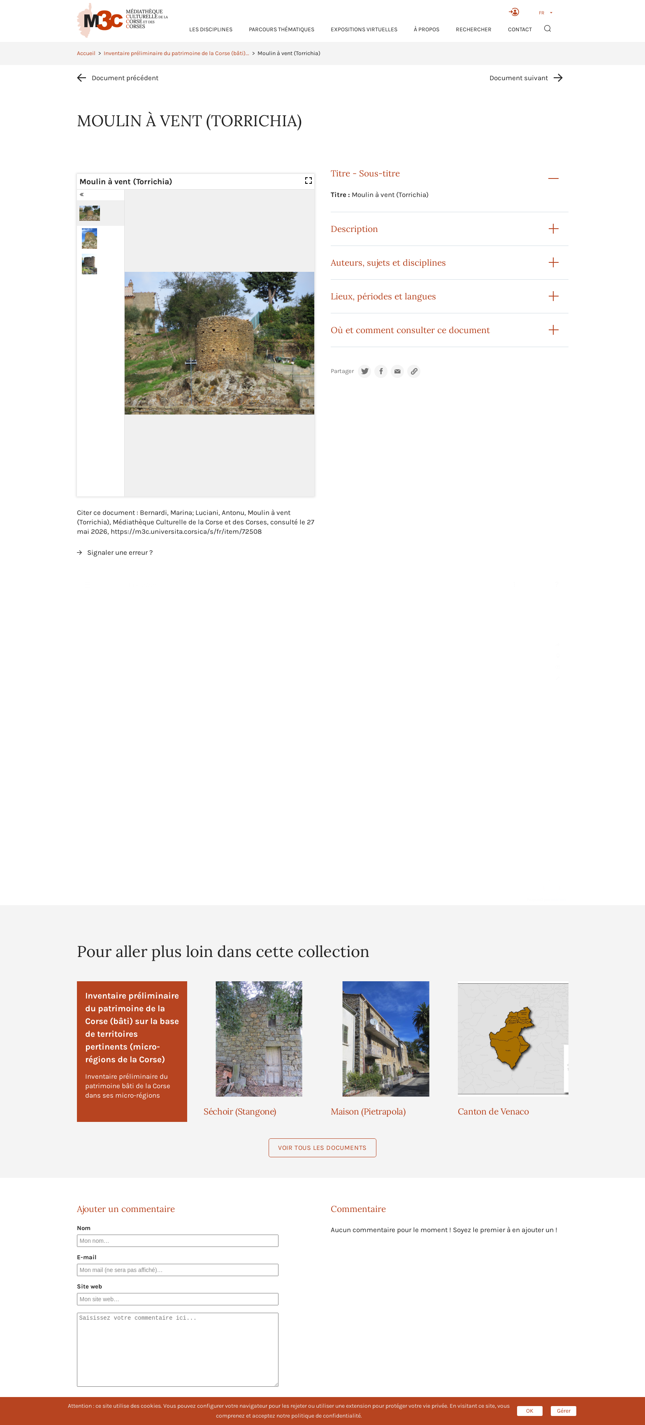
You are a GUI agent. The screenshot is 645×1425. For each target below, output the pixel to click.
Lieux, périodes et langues (383, 296)
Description (354, 228)
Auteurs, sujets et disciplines (388, 262)
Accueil (86, 53)
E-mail (87, 1257)
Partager (342, 371)
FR (541, 13)
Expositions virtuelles (364, 29)
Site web (89, 1286)
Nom (83, 1228)
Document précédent (125, 78)
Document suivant (519, 78)
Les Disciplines (210, 29)
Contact (520, 29)
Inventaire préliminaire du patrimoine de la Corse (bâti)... (176, 53)
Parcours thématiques (281, 29)
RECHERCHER (474, 29)
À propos (426, 29)
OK (530, 1410)
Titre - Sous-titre (365, 173)
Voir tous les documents (322, 1148)
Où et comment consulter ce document (410, 330)
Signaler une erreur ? (120, 552)
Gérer (564, 1410)
